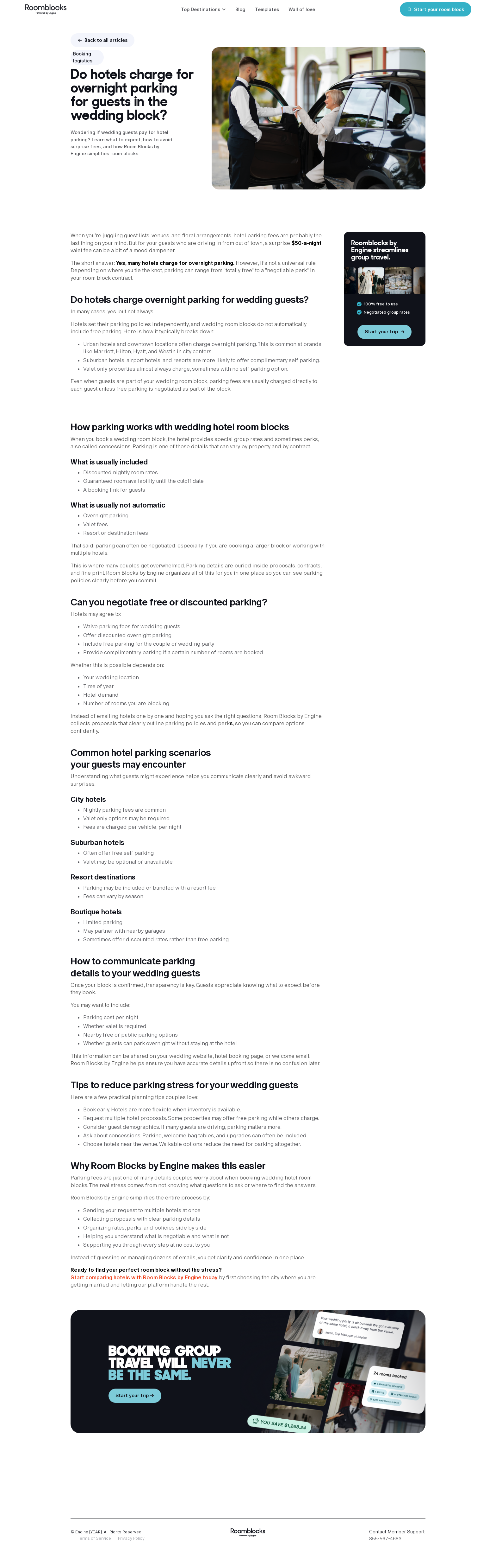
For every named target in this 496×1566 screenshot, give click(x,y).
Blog (240, 9)
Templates (267, 9)
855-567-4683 (385, 1538)
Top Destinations (200, 9)
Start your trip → (134, 1395)
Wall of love (301, 9)
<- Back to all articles (102, 40)
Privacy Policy (131, 1538)
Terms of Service (94, 1538)
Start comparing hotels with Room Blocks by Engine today (144, 1277)
